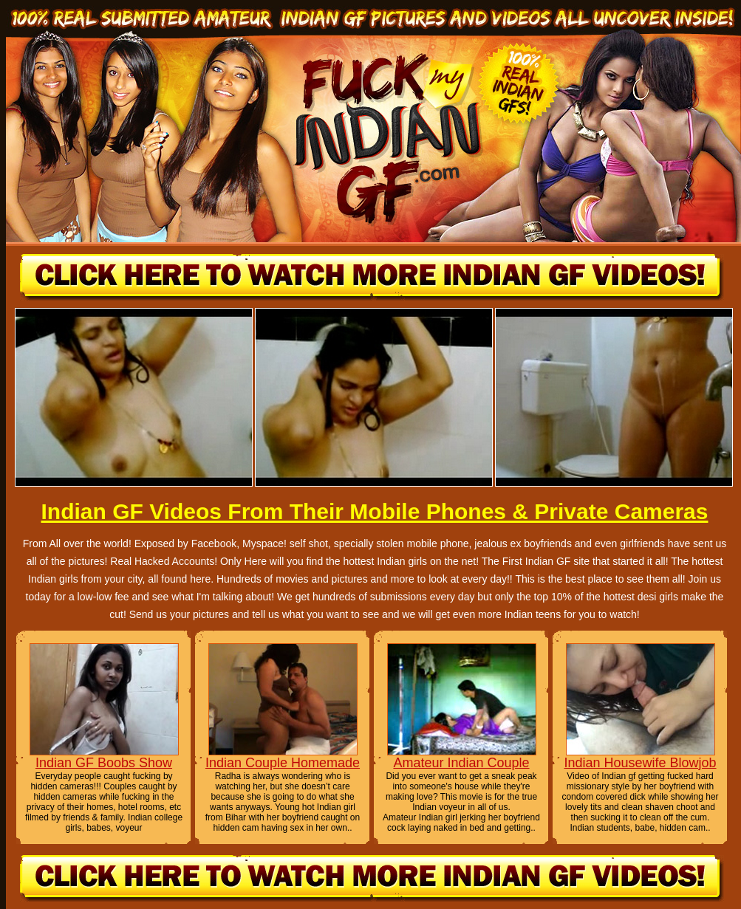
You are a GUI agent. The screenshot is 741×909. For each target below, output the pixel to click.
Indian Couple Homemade (282, 762)
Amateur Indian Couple (461, 762)
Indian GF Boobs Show (103, 762)
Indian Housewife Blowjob (640, 762)
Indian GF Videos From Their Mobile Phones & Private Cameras (374, 511)
